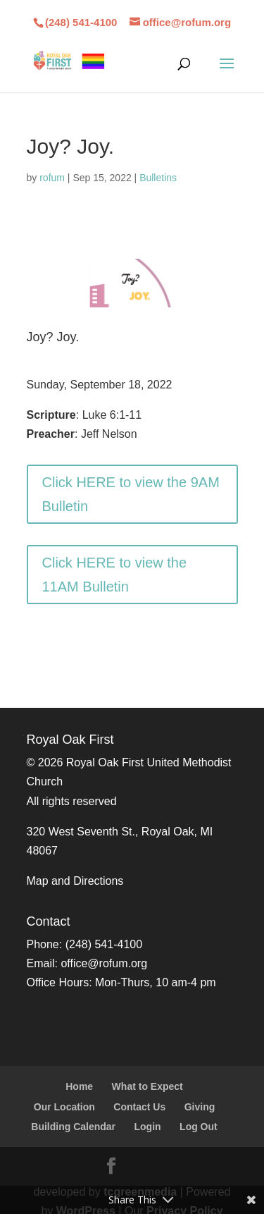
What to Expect (147, 1086)
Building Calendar (73, 1126)
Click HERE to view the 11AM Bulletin (114, 574)
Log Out (199, 1126)
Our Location (64, 1106)
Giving (199, 1106)
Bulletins (158, 177)
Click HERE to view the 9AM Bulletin (131, 494)
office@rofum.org (104, 963)
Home (79, 1086)
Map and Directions (75, 881)
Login (147, 1126)
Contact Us (139, 1106)
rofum (52, 177)
